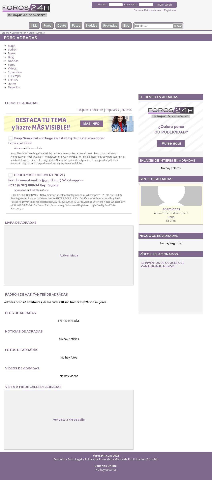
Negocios (14, 87)
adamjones (171, 209)
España (5, 32)
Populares (112, 110)
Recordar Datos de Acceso (148, 10)
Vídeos (12, 68)
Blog (126, 25)
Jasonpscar (20, 190)
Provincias (110, 25)
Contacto (59, 459)
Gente (61, 25)
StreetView (15, 72)
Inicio (34, 25)
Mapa (11, 46)
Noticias (91, 25)
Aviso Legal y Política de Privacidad (90, 459)
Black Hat (35, 189)
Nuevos (127, 110)
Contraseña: (130, 4)
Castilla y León (19, 32)
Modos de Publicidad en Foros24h (137, 459)
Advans (18, 148)
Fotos (76, 25)
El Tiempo (14, 76)
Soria (31, 32)
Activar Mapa (69, 255)
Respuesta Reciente (90, 110)
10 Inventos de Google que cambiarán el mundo (162, 264)
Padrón (12, 49)
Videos (29, 148)
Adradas (40, 32)
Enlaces (13, 80)
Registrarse (170, 10)
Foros (47, 25)
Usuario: (102, 4)
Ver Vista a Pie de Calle (69, 419)
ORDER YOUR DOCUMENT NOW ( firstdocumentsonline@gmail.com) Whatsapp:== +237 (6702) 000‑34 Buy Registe (46, 180)
